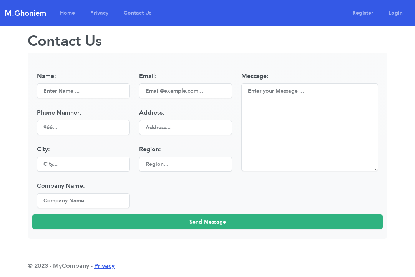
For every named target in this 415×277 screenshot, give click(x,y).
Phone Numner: (59, 112)
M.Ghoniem (25, 13)
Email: (148, 75)
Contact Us (137, 13)
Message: (255, 75)
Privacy (99, 13)
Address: (151, 112)
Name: (46, 75)
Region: (150, 149)
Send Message (207, 222)
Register (362, 13)
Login (395, 13)
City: (43, 149)
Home (67, 13)
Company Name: (61, 185)
